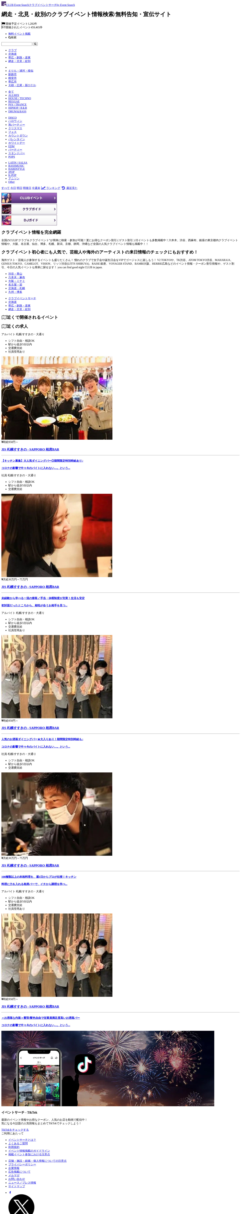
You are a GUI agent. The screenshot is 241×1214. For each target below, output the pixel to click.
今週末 (36, 188)
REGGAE (14, 101)
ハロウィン (15, 121)
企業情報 (13, 1168)
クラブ (12, 50)
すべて (5, 188)
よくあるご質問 (18, 1143)
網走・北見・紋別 (19, 61)
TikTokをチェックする (15, 1129)
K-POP (12, 175)
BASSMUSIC (16, 165)
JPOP (11, 172)
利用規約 (13, 1147)
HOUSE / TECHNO (19, 98)
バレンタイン (16, 139)
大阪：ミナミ (16, 281)
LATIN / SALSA (17, 162)
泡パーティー (16, 124)
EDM (11, 146)
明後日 (27, 188)
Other (11, 181)
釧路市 (12, 74)
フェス (12, 131)
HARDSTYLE (16, 168)
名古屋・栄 (15, 284)
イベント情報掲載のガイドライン (29, 1150)
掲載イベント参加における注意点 (29, 1154)
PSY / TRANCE (17, 104)
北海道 (12, 53)
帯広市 (12, 81)
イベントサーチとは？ (22, 1139)
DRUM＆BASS (17, 111)
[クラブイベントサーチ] (22, 298)
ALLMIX (13, 95)
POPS (11, 156)
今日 (13, 188)
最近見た (69, 188)
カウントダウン (18, 135)
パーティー (15, 149)
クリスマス (15, 128)
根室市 (12, 78)
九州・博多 (15, 291)
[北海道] (12, 302)
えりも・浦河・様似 (20, 70)
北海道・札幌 (16, 288)
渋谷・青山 (15, 273)
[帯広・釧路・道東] (19, 305)
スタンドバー (16, 153)
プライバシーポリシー (22, 1164)
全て (11, 91)
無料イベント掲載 (19, 33)
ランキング (50, 188)
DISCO (12, 117)
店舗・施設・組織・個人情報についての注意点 (37, 1160)
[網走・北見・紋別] (19, 309)
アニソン (13, 178)
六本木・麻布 (16, 277)
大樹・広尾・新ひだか (22, 85)
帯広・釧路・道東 (19, 57)
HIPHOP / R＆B (17, 107)
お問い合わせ (16, 1179)
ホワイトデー (16, 142)
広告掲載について (19, 1171)
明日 (19, 188)
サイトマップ (16, 1186)
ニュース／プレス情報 (22, 1182)
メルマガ (13, 1175)
